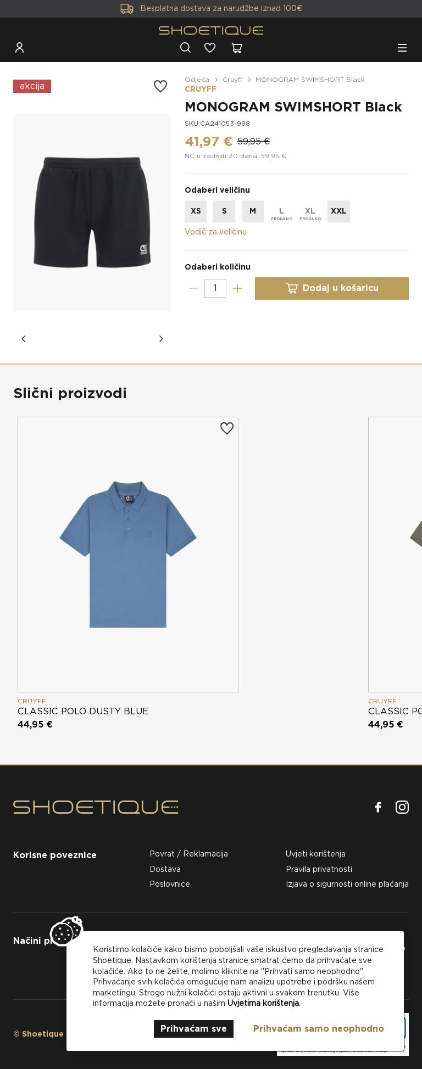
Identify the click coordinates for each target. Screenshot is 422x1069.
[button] (24, 338)
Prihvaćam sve (193, 1028)
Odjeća (197, 79)
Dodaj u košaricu (332, 288)
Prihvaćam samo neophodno (318, 1028)
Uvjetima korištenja (263, 1003)
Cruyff (232, 79)
